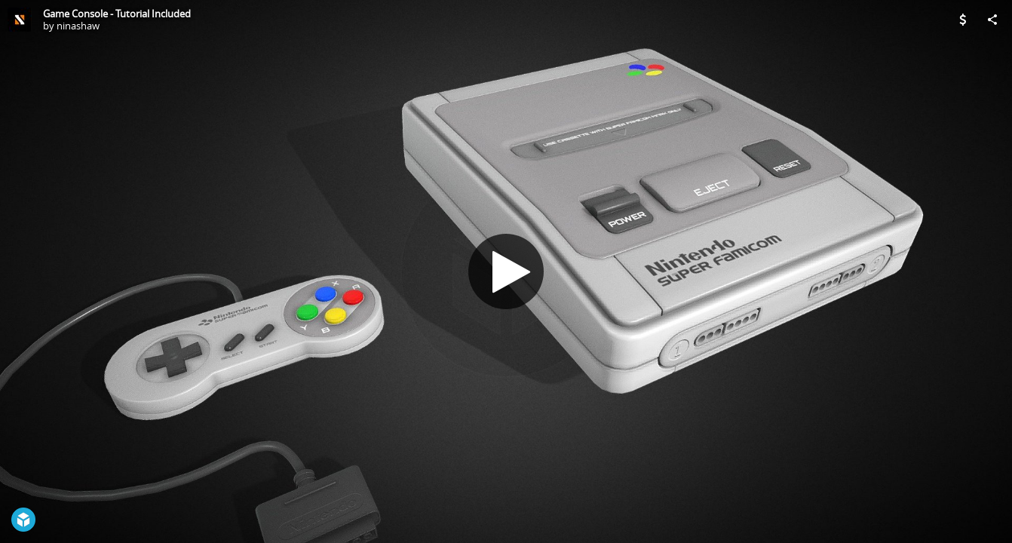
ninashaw (78, 25)
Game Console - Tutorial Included (117, 13)
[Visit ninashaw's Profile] (20, 20)
